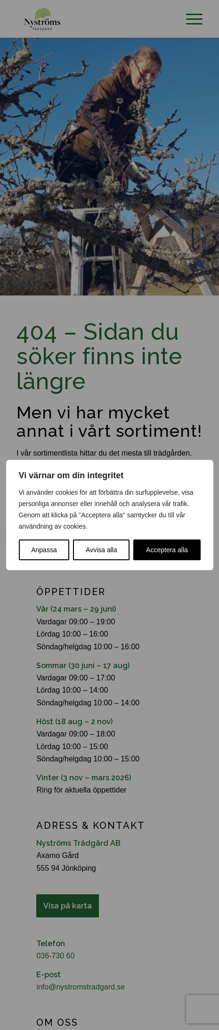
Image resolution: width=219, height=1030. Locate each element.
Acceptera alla (167, 550)
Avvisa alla (101, 550)
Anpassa (44, 550)
